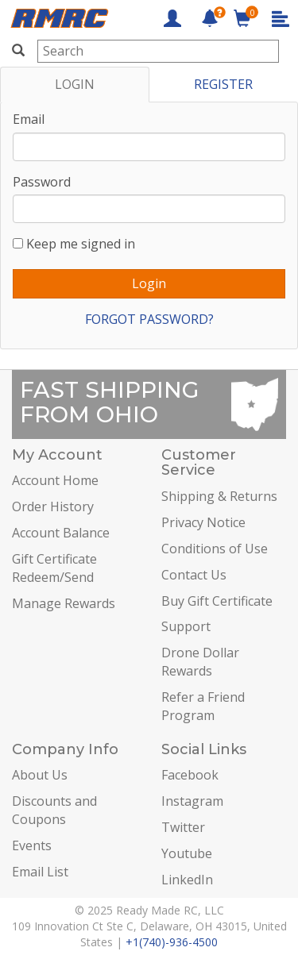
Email (29, 119)
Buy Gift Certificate (217, 601)
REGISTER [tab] (223, 84)
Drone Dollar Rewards (200, 662)
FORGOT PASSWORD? (149, 319)
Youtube (186, 853)
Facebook (190, 775)
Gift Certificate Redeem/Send (54, 568)
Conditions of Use (214, 548)
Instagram (192, 801)
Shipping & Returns (219, 496)
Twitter (183, 827)
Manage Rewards (63, 603)
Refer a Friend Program (203, 706)
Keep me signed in (80, 243)
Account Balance (61, 532)
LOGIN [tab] (75, 84)
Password (42, 182)
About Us (40, 775)
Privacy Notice (203, 522)
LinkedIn (187, 879)
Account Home (55, 480)
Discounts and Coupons (54, 810)
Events (32, 845)
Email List (40, 871)
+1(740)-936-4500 (172, 941)
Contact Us (193, 574)
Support (186, 626)
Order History (53, 506)
